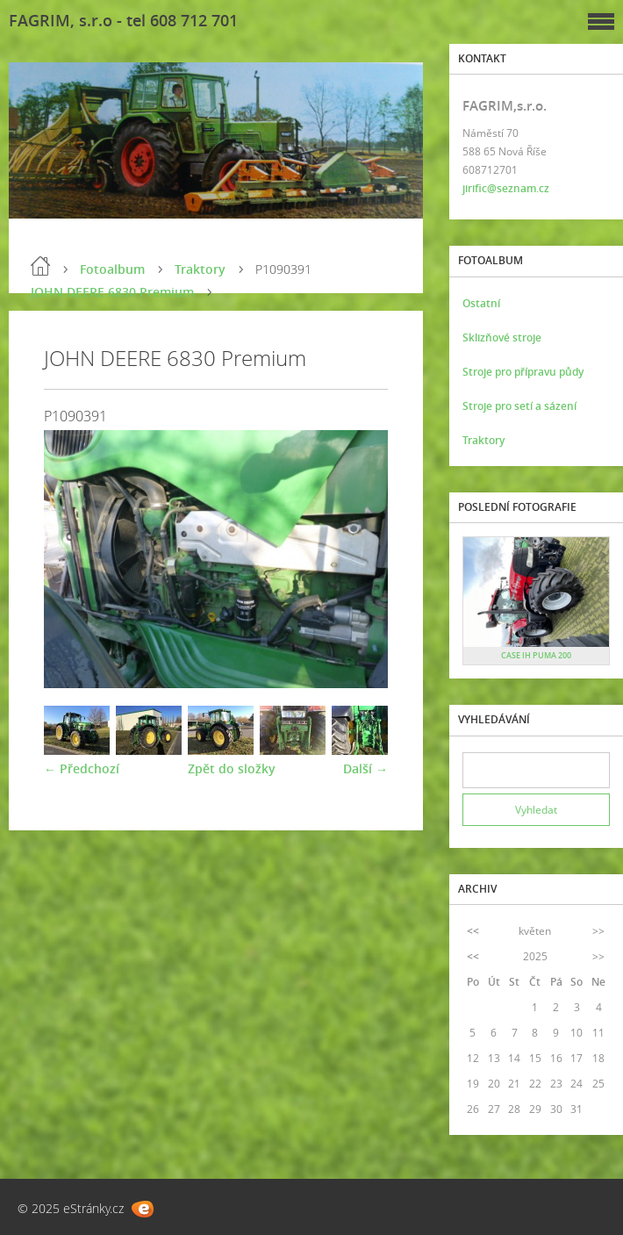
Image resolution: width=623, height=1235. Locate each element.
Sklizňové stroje (501, 337)
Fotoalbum (112, 269)
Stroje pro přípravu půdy (523, 371)
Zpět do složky (232, 768)
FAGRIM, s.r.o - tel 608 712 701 (123, 20)
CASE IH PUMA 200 (536, 655)
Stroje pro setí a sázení (519, 406)
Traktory (200, 269)
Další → (365, 768)
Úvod (40, 265)
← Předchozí (81, 768)
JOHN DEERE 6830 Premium (112, 292)
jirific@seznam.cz (505, 188)
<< (473, 930)
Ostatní (481, 303)
